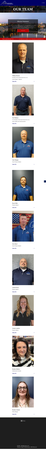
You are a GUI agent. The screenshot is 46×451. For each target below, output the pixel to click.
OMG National (34, 447)
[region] (23, 26)
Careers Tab (16, 39)
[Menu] (23, 421)
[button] (45, 181)
